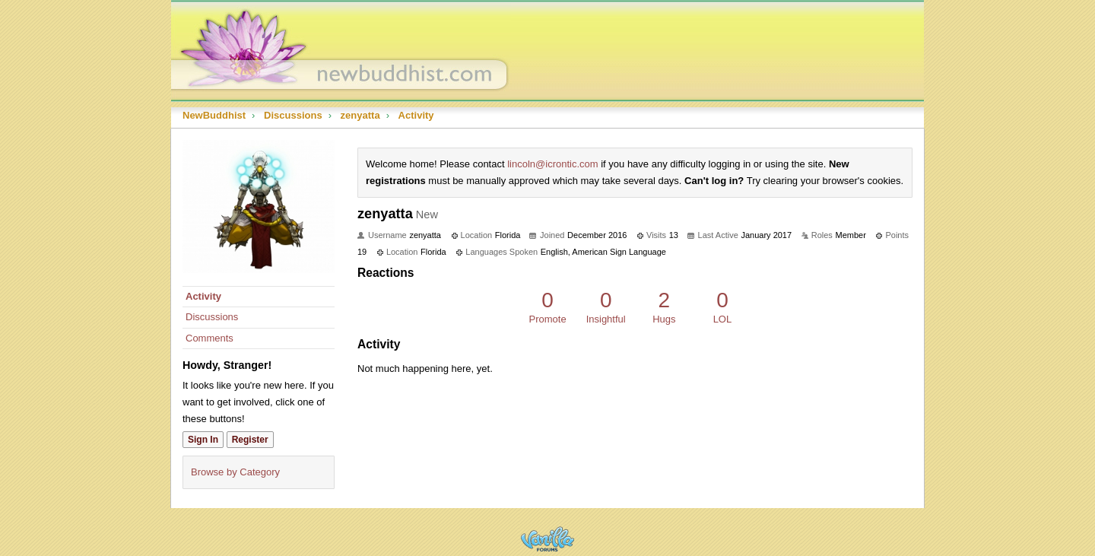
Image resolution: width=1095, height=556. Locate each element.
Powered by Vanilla (547, 538)
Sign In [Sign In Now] (203, 439)
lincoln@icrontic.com (552, 164)
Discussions (212, 316)
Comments (209, 338)
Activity (203, 296)
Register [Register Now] (250, 439)
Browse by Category (235, 472)
